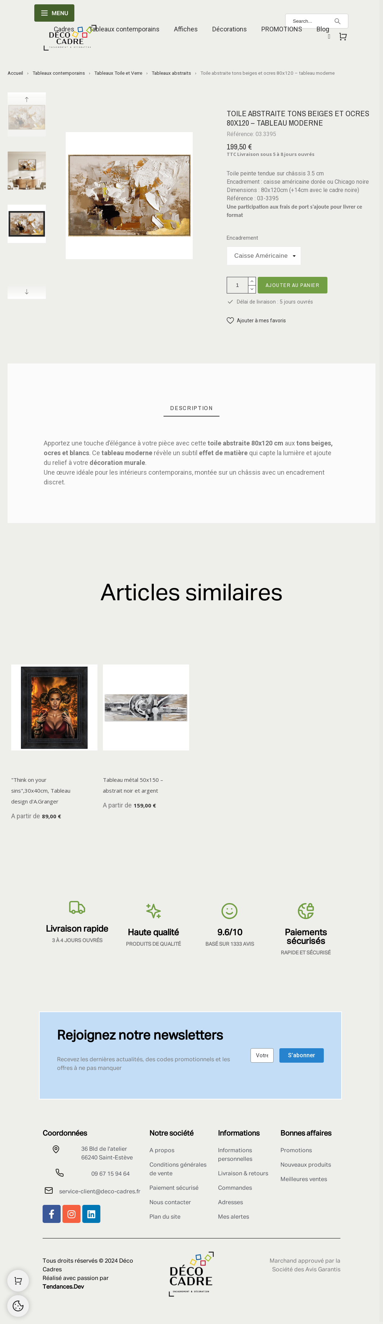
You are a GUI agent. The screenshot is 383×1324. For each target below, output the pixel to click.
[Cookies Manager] (18, 1306)
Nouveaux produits (305, 1165)
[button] (256, 321)
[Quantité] (237, 285)
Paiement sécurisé (174, 1188)
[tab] (191, 408)
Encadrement (242, 238)
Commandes (235, 1188)
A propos (161, 1151)
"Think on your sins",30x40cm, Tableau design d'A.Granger (40, 790)
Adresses (230, 1203)
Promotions (296, 1151)
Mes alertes (233, 1217)
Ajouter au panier (293, 285)
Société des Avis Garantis (306, 1270)
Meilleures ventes (303, 1180)
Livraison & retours (243, 1174)
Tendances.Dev (63, 1287)
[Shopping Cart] (18, 1281)
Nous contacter (170, 1203)
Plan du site (164, 1217)
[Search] (337, 21)
